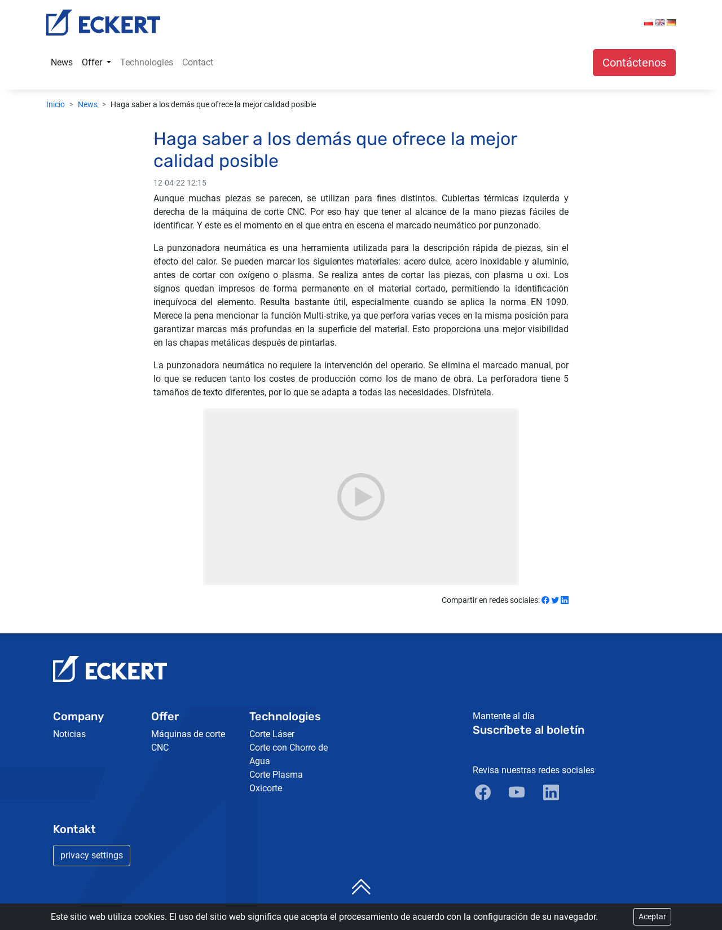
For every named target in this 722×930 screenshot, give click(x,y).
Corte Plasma (276, 774)
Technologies (146, 62)
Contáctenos (634, 62)
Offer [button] (93, 62)
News (62, 62)
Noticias (69, 734)
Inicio (55, 104)
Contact (197, 62)
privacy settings (91, 855)
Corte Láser (271, 734)
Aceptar (652, 916)
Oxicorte (265, 788)
